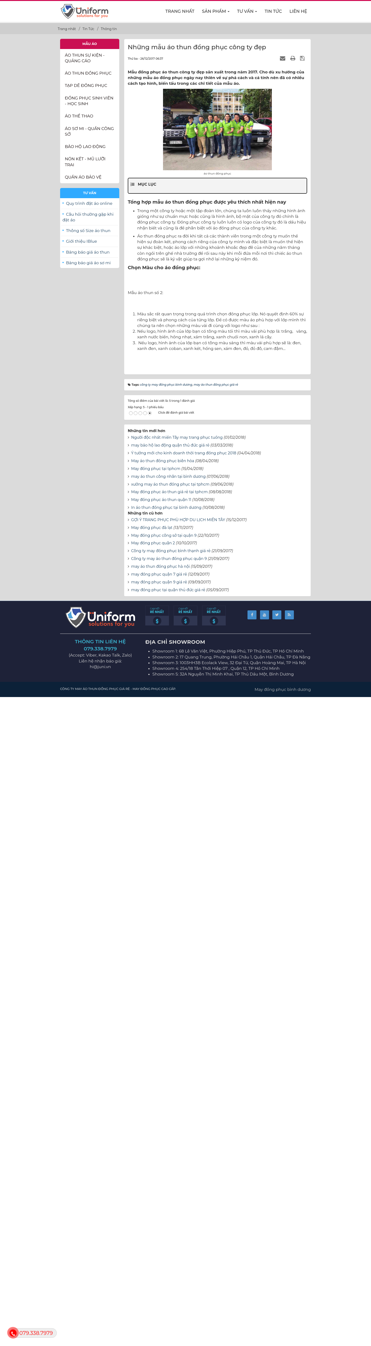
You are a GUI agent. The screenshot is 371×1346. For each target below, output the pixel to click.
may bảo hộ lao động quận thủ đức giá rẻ (170, 1096)
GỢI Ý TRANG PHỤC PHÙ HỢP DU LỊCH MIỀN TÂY (178, 1170)
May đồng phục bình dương (283, 1339)
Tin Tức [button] (273, 11)
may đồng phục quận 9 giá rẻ (159, 1232)
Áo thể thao (79, 116)
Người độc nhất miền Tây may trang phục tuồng (177, 1088)
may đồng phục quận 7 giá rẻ (159, 1224)
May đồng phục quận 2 (153, 1193)
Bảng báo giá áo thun (88, 252)
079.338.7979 (100, 1299)
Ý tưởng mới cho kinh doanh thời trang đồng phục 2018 (183, 1103)
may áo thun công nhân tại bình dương (168, 1127)
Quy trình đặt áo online (89, 203)
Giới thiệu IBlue (81, 241)
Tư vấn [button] (247, 13)
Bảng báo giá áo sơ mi (88, 262)
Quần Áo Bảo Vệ (83, 177)
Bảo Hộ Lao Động (85, 146)
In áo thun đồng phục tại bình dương (166, 1158)
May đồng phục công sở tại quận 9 (164, 1186)
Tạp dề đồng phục (86, 85)
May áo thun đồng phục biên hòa (162, 1111)
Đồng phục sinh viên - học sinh (89, 101)
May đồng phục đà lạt (151, 1178)
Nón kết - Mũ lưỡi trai (85, 162)
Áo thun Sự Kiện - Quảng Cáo (85, 58)
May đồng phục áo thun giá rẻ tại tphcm (169, 1142)
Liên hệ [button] (298, 11)
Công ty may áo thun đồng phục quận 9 (169, 1209)
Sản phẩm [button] (216, 13)
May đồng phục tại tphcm (155, 1119)
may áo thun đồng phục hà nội (160, 1217)
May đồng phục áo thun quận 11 (161, 1150)
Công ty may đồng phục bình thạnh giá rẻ (171, 1201)
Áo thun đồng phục (88, 73)
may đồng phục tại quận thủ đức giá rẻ (168, 1240)
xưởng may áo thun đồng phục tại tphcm (170, 1134)
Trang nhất (179, 11)
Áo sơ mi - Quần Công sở (89, 131)
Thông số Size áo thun (88, 230)
